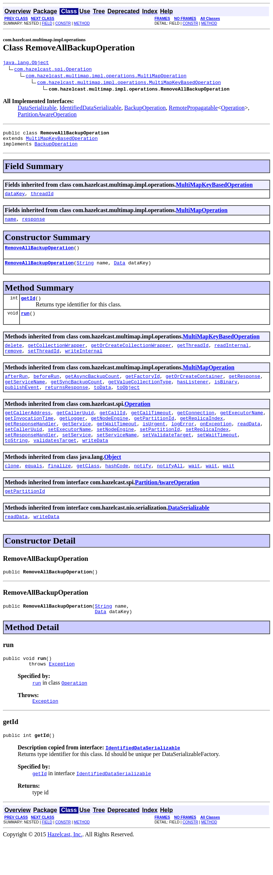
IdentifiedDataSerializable (90, 109)
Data (119, 271)
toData (102, 403)
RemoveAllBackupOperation (39, 255)
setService (76, 456)
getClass (88, 489)
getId (28, 308)
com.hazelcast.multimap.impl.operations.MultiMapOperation (106, 76)
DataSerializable (37, 109)
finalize (59, 489)
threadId (42, 199)
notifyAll (170, 489)
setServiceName (117, 456)
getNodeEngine (109, 436)
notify (142, 489)
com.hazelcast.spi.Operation (53, 70)
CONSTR (63, 23)
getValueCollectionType (139, 397)
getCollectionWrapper (56, 357)
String (85, 271)
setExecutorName (69, 450)
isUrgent (153, 443)
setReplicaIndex (206, 450)
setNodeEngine (115, 450)
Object (112, 480)
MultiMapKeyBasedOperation (62, 141)
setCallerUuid (23, 450)
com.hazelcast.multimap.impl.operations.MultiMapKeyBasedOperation (129, 83)
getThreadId (193, 357)
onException (215, 443)
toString (16, 463)
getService (76, 443)
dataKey (15, 199)
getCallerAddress (28, 430)
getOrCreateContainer (194, 390)
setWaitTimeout (217, 456)
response (33, 225)
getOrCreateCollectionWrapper (131, 357)
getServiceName (25, 397)
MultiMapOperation (201, 215)
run (25, 324)
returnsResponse (66, 403)
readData (248, 443)
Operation (233, 109)
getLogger (72, 436)
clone (12, 489)
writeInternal (83, 364)
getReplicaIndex (201, 436)
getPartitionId (154, 436)
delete (13, 357)
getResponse (244, 390)
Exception (62, 695)
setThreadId (43, 364)
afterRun (16, 390)
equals (33, 489)
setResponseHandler (30, 456)
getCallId (112, 430)
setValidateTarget (166, 456)
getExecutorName (241, 430)
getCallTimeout (151, 430)
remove (13, 364)
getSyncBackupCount (76, 397)
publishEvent (22, 403)
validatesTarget (55, 463)
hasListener (193, 397)
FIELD (47, 23)
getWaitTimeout (117, 443)
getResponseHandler (30, 443)
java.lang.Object (26, 63)
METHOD (82, 23)
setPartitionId (160, 450)
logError (182, 443)
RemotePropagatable (193, 109)
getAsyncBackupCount (92, 390)
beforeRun (46, 390)
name (10, 225)
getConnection (195, 430)
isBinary (225, 397)
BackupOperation (145, 109)
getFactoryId (142, 390)
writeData (95, 463)
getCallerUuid (74, 430)
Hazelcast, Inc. (64, 868)
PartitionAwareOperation (47, 115)
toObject (128, 403)
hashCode (116, 489)
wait (194, 489)
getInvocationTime (29, 436)
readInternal (231, 357)
